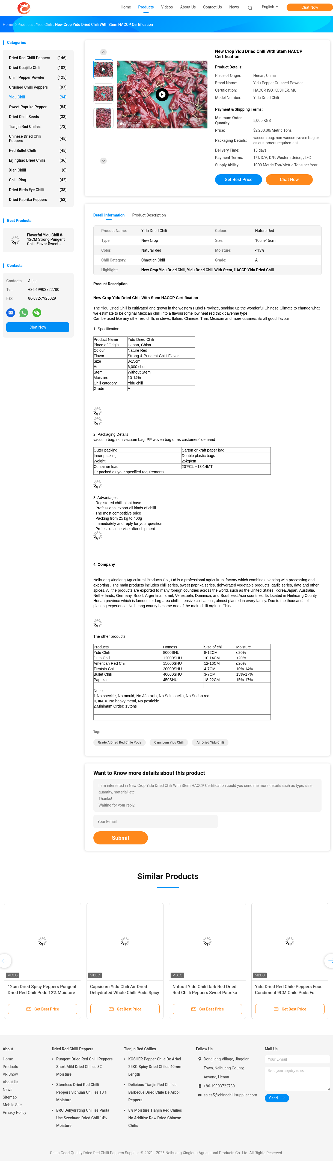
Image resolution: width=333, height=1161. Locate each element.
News (7, 1089)
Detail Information (108, 215)
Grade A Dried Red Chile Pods (119, 742)
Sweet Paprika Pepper (38, 107)
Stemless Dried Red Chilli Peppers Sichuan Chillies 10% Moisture (81, 1092)
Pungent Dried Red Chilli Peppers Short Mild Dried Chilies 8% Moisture (84, 1066)
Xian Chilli (38, 170)
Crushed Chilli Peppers (38, 87)
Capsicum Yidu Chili (168, 742)
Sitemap (10, 1097)
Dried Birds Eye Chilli (38, 190)
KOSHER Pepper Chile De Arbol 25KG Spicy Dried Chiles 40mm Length (154, 1066)
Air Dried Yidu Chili (210, 742)
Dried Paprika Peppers (38, 199)
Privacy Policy (14, 1112)
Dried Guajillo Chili (38, 67)
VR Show (10, 1074)
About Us (10, 1082)
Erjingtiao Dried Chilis (38, 160)
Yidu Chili (38, 97)
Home (8, 1059)
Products (10, 1066)
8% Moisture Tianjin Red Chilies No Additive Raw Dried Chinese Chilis (155, 1118)
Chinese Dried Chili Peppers (38, 138)
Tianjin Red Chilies (38, 126)
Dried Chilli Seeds (38, 116)
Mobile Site (12, 1105)
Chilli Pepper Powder (38, 77)
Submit (120, 838)
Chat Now (310, 7)
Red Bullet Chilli (38, 150)
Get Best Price (238, 179)
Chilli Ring (38, 180)
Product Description (149, 215)
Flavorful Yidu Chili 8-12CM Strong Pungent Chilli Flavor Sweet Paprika (46, 239)
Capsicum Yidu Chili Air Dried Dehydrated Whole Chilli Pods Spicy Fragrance (124, 992)
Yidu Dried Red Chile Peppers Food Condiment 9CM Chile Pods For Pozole (289, 992)
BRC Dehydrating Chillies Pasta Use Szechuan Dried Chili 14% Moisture (82, 1118)
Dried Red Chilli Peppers (38, 58)
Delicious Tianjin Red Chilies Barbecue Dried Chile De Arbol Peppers (154, 1092)
